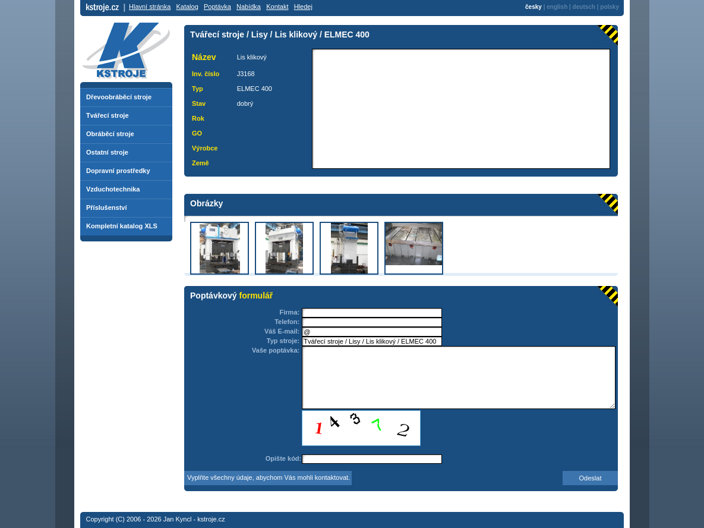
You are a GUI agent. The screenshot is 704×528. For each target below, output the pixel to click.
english (557, 7)
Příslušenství (106, 207)
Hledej (303, 6)
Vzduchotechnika (113, 189)
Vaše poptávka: (275, 350)
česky (533, 7)
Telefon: (286, 321)
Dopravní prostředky (118, 170)
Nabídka (248, 6)
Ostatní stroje (107, 152)
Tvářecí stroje (107, 115)
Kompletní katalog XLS (121, 226)
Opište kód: (284, 458)
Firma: (290, 312)
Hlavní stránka (150, 6)
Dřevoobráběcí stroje (118, 96)
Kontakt (277, 6)
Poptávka (217, 6)
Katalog (187, 6)
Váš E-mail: (281, 331)
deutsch (584, 7)
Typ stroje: (283, 340)
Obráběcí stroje (110, 133)
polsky (609, 7)
